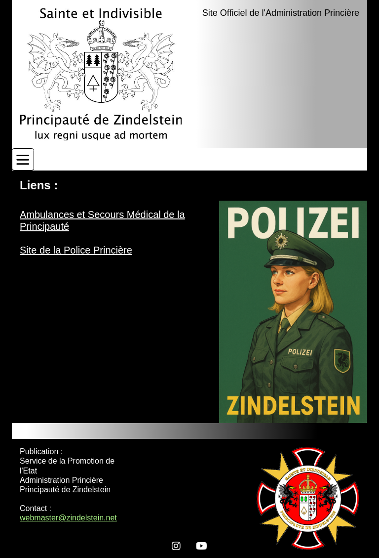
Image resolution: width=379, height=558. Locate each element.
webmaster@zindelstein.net (68, 518)
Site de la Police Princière (76, 250)
